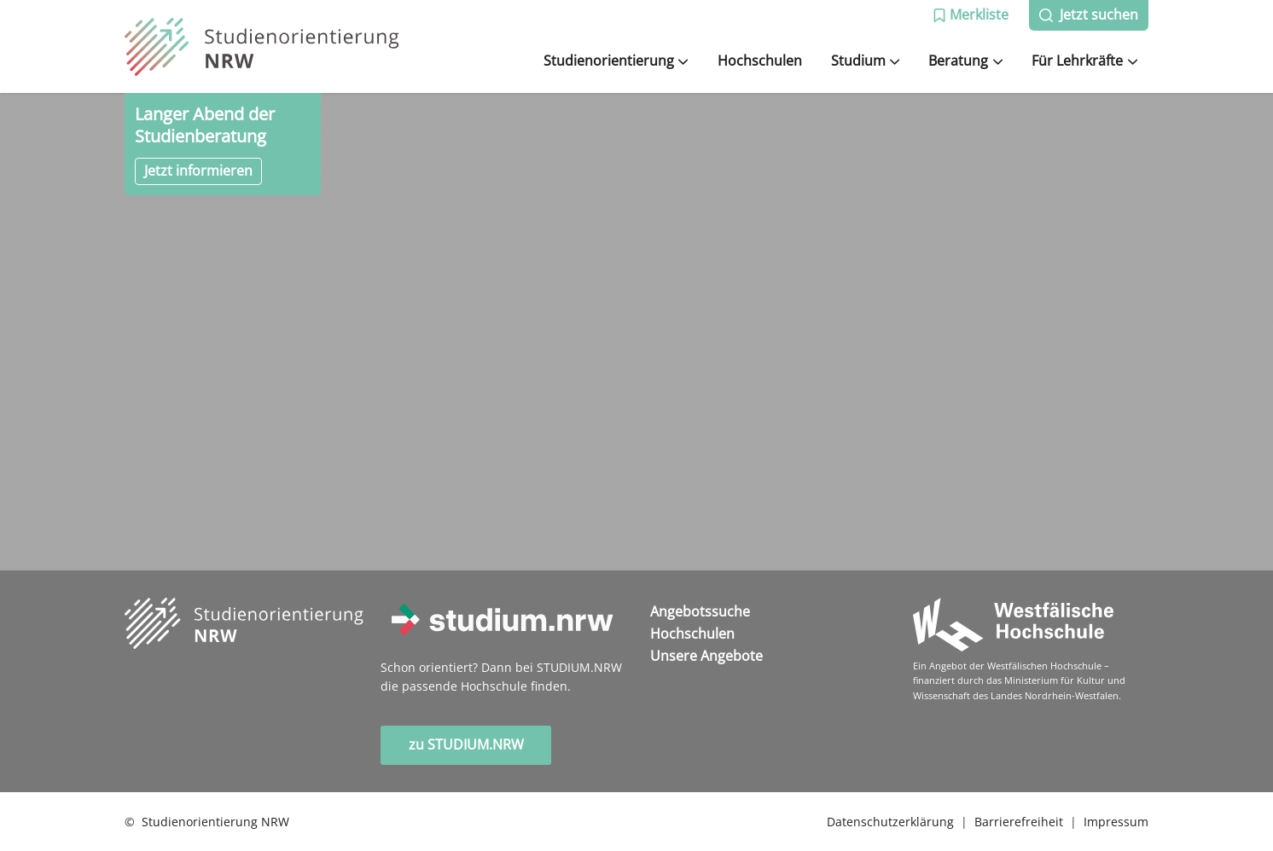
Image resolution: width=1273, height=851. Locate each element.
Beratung (965, 60)
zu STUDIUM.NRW (466, 744)
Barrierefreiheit (1018, 821)
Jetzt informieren (198, 170)
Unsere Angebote (706, 655)
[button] (970, 15)
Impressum (1116, 821)
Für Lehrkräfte (1084, 60)
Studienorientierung (616, 60)
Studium (865, 60)
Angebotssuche (700, 611)
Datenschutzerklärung (890, 821)
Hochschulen (760, 60)
